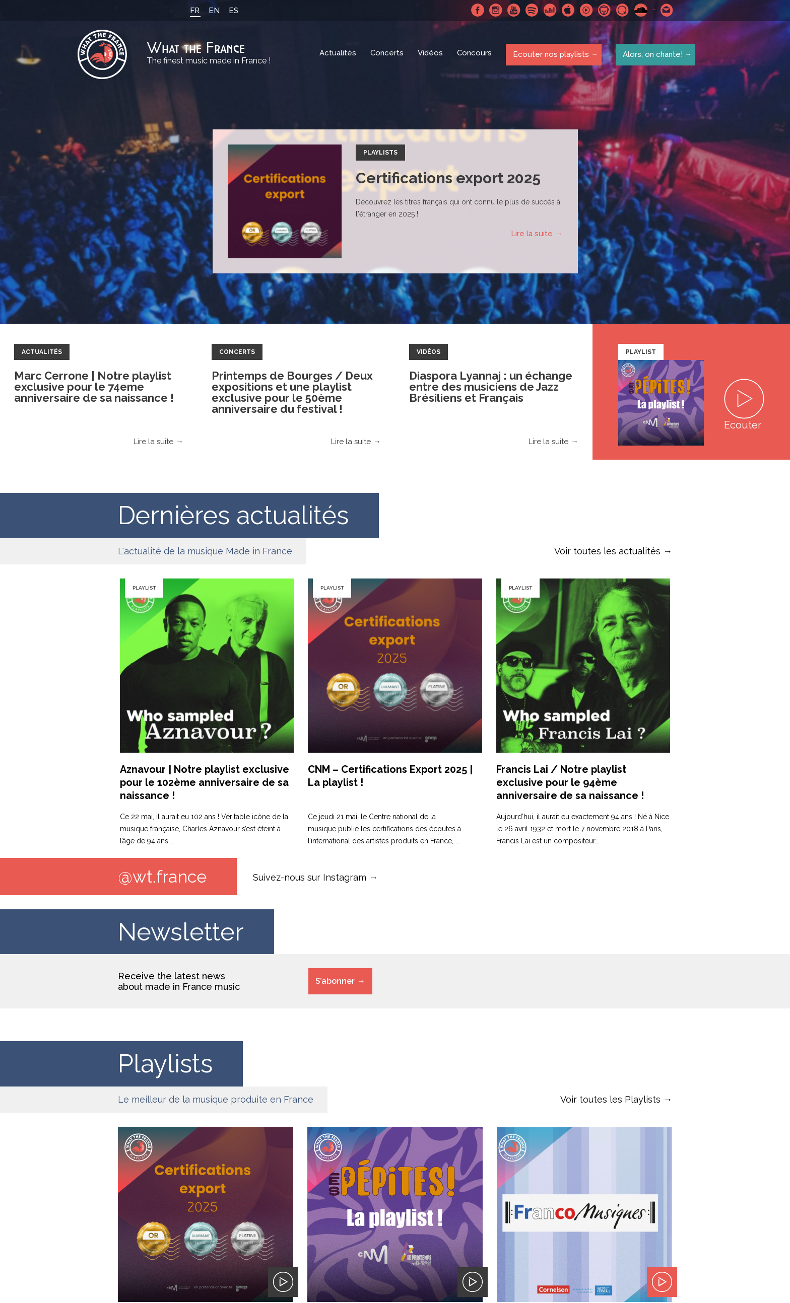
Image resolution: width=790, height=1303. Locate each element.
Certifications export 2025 (448, 179)
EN (212, 10)
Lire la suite (532, 235)
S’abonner (335, 983)
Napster (603, 10)
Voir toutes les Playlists (610, 1101)
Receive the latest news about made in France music (179, 983)
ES (232, 10)
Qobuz (621, 10)
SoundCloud (639, 10)
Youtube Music (584, 10)
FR (193, 10)
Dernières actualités (233, 517)
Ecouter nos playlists (550, 54)
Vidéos (431, 55)
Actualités (338, 55)
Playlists (380, 154)
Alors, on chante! (651, 54)
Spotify (530, 10)
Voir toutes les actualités (607, 552)
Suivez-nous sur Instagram (309, 879)
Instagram (494, 10)
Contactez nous (665, 10)
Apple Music (566, 10)
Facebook (476, 10)
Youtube (512, 10)
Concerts (388, 55)
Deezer (548, 10)
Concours (475, 55)
